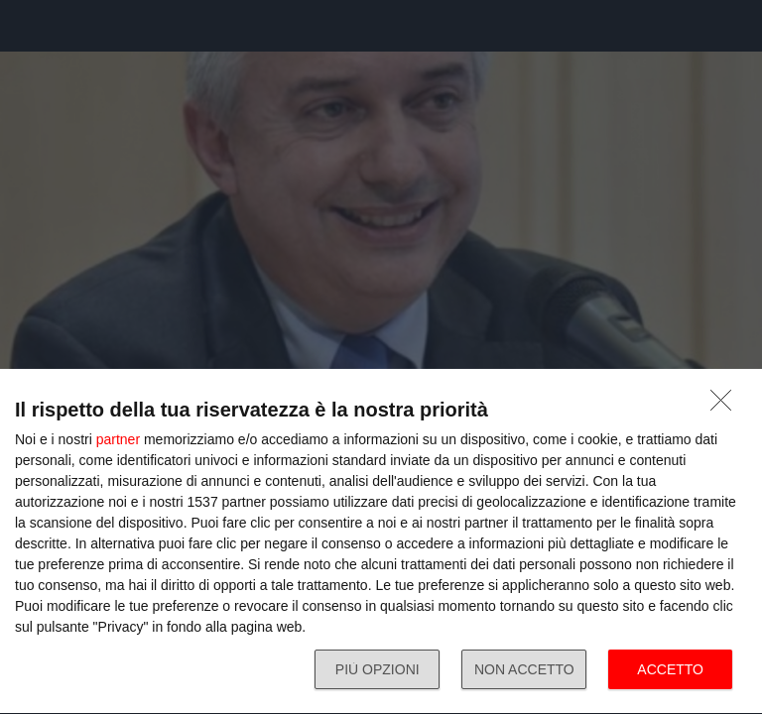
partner (118, 439)
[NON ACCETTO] (726, 405)
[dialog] (381, 542)
